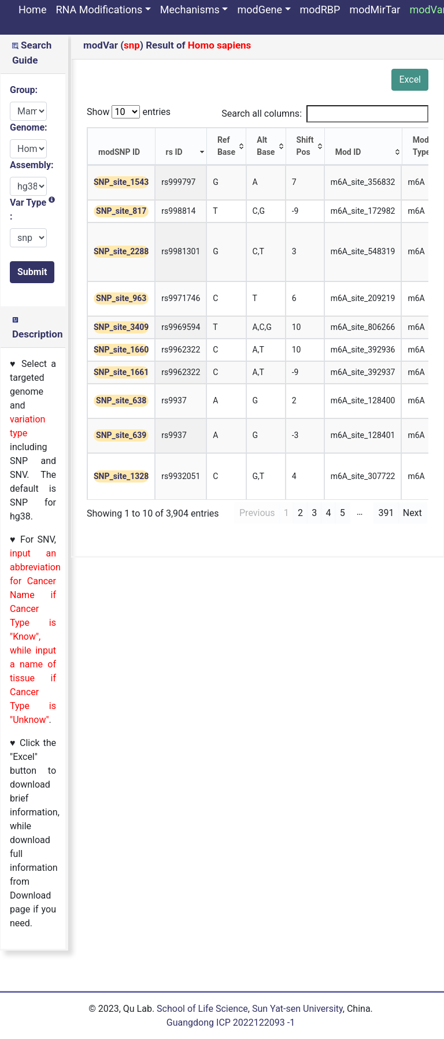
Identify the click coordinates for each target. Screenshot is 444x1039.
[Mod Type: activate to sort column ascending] (422, 146)
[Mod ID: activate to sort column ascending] (363, 146)
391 (386, 512)
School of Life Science (202, 1008)
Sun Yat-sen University (297, 1008)
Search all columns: (324, 114)
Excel (410, 79)
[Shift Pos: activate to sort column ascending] (305, 146)
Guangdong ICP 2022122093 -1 (230, 1022)
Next (412, 512)
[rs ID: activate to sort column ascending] (181, 146)
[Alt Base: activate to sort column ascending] (266, 146)
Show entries (129, 111)
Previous (257, 512)
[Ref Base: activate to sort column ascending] (226, 146)
